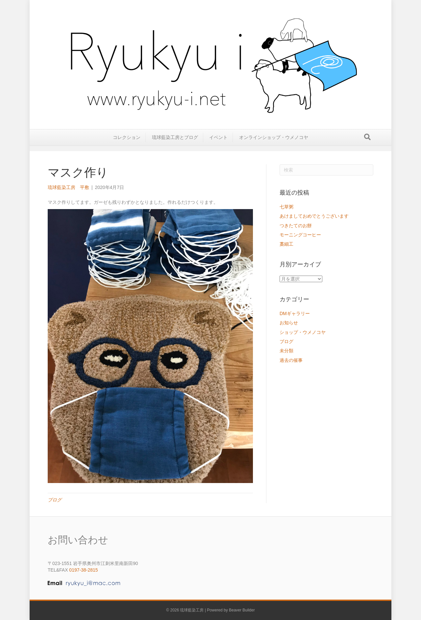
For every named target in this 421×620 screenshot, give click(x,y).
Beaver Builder (242, 610)
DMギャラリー (295, 313)
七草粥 (286, 206)
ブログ (55, 499)
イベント (218, 142)
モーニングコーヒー (300, 234)
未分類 (286, 350)
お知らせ (289, 322)
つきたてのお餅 (296, 225)
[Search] (367, 142)
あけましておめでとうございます (314, 216)
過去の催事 (291, 360)
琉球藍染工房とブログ (175, 142)
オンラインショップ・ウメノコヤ (273, 142)
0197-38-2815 (83, 570)
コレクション (126, 142)
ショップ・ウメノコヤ (303, 332)
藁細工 (286, 244)
